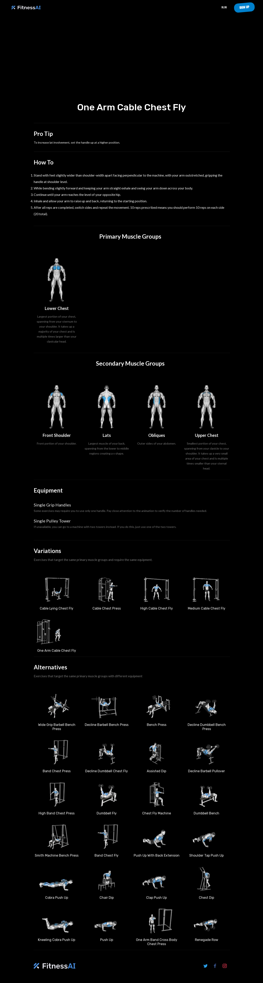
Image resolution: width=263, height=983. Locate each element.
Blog (224, 7)
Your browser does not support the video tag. (131, 59)
